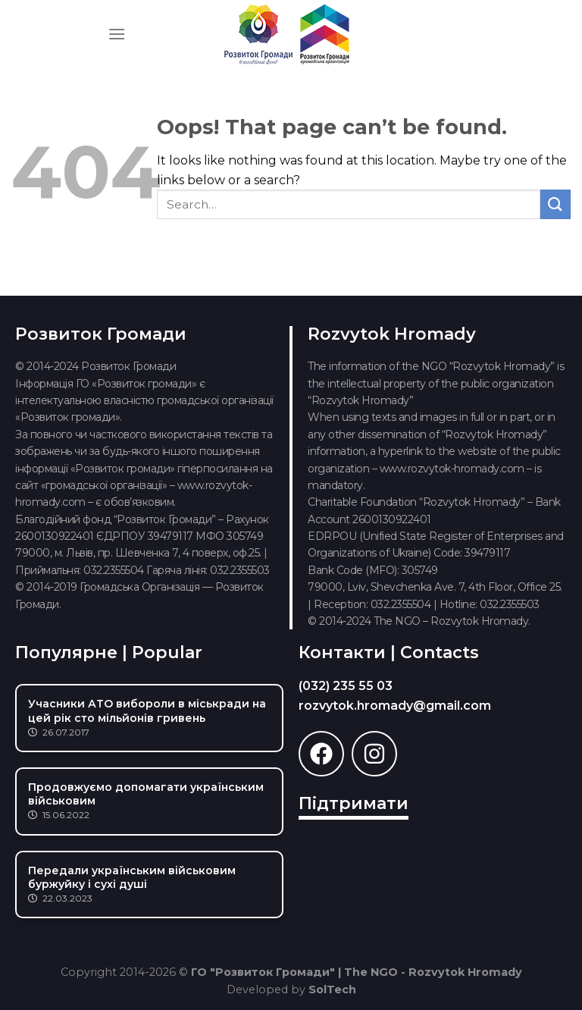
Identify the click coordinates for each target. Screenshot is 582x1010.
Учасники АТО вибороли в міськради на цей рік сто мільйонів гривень (147, 710)
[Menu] (117, 33)
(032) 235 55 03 (346, 686)
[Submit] (555, 204)
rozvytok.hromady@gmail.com (395, 705)
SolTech (332, 989)
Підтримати (353, 803)
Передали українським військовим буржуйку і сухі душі (132, 877)
